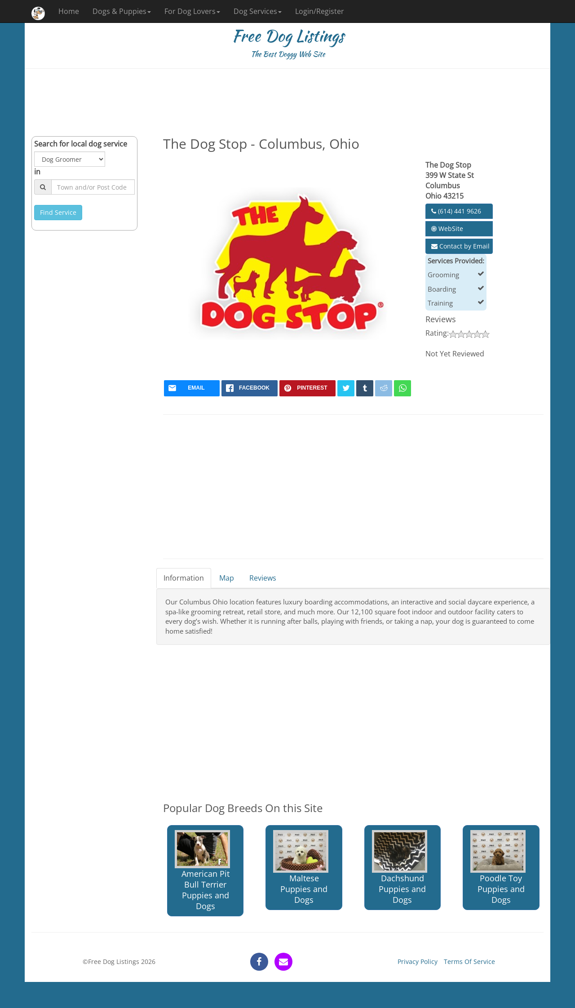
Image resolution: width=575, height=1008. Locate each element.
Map (226, 578)
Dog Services (258, 11)
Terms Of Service (469, 961)
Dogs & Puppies (122, 11)
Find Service (58, 212)
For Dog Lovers (192, 11)
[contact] (283, 962)
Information (184, 578)
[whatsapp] (402, 388)
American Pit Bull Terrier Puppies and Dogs (202, 870)
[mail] (192, 388)
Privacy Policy (418, 961)
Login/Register (319, 11)
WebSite (447, 228)
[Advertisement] (287, 102)
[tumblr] (364, 388)
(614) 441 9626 (456, 211)
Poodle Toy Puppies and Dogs (498, 867)
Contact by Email (460, 246)
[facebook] (249, 388)
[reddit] (383, 388)
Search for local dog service (80, 144)
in (37, 172)
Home (68, 11)
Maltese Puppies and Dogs (300, 867)
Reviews (262, 578)
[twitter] (345, 388)
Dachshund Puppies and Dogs (399, 867)
